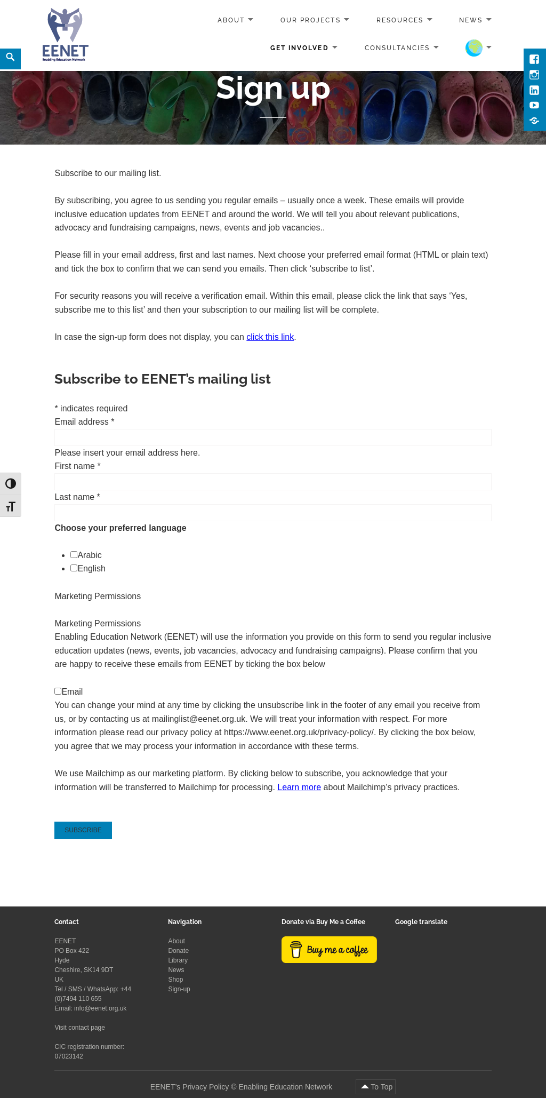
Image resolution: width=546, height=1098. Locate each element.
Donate (178, 950)
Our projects (310, 20)
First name (77, 466)
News (471, 20)
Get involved (299, 47)
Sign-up (179, 989)
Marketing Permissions (97, 596)
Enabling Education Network (286, 1087)
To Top (381, 1087)
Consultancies (397, 47)
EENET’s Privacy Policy (189, 1087)
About (231, 20)
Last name (77, 497)
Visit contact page (79, 1027)
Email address (84, 421)
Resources (399, 20)
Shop (175, 979)
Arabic (89, 555)
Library (178, 960)
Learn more (299, 787)
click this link (270, 336)
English (91, 568)
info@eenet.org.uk (100, 1008)
